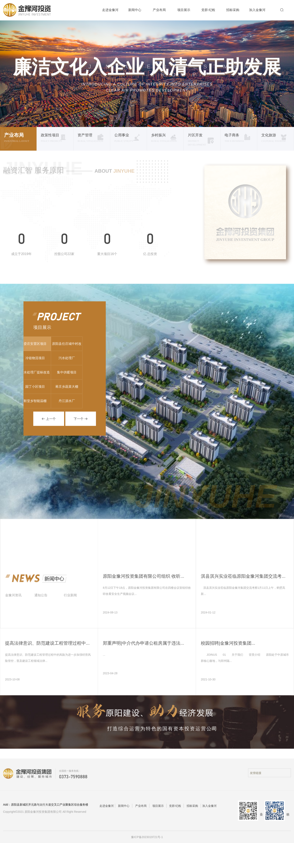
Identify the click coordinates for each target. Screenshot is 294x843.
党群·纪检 (208, 10)
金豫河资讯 (16, 597)
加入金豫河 (257, 10)
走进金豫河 (110, 10)
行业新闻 (72, 597)
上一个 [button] (49, 421)
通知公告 (43, 597)
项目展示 (183, 10)
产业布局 (159, 10)
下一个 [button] (81, 421)
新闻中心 (134, 10)
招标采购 (232, 10)
